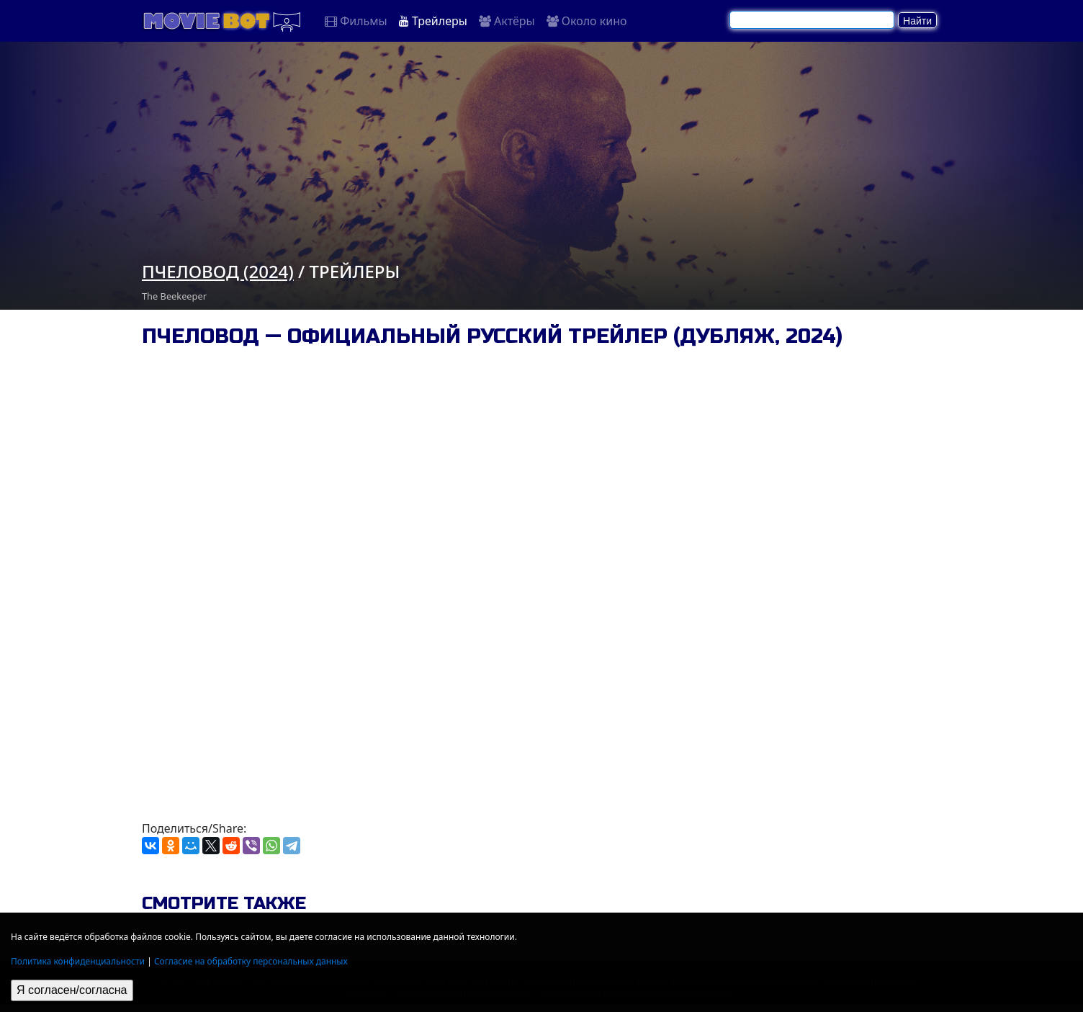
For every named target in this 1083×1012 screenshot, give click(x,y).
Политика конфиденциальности (78, 961)
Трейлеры (433, 21)
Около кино (587, 21)
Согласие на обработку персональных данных (251, 961)
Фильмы (356, 21)
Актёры (507, 21)
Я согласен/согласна (72, 990)
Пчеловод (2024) (218, 271)
